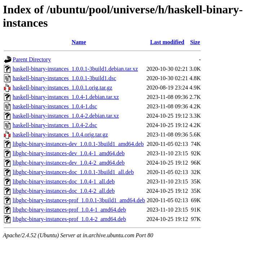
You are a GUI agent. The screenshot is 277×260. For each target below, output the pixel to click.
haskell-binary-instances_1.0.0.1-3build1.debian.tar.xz (75, 69)
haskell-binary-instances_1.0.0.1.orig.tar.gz (62, 87)
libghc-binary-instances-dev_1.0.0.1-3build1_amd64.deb (78, 144)
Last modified (167, 42)
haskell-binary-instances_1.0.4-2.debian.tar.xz (66, 116)
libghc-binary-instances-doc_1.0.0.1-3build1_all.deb (73, 172)
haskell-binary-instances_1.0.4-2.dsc (55, 125)
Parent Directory (32, 59)
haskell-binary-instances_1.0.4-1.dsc (55, 106)
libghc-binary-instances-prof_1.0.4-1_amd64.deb (69, 210)
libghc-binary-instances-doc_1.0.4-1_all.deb (64, 181)
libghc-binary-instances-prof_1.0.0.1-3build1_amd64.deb (79, 200)
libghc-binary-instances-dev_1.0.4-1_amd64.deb (69, 153)
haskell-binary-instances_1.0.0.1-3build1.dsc (64, 78)
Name (79, 42)
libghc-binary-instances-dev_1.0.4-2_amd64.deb (69, 163)
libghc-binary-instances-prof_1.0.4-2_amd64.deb (69, 219)
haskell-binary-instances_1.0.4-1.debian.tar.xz (66, 97)
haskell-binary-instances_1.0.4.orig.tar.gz (60, 134)
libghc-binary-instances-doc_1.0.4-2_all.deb (64, 191)
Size (195, 42)
